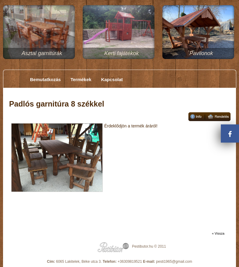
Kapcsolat (112, 79)
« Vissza (218, 233)
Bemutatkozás (45, 79)
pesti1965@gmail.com (174, 261)
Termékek (81, 79)
